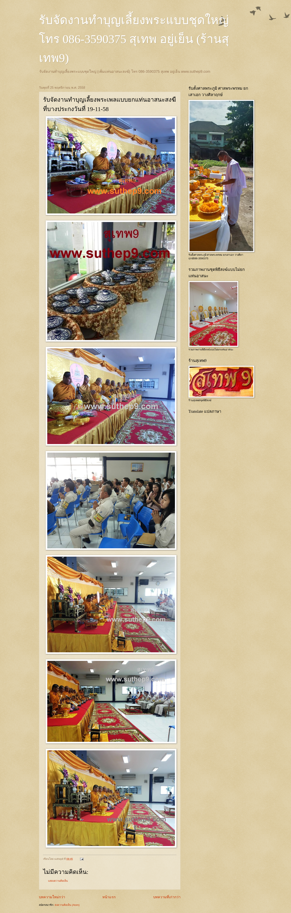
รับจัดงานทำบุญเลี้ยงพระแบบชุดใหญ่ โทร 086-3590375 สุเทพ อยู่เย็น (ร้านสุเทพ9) (134, 39)
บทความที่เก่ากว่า (167, 897)
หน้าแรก (109, 897)
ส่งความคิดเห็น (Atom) (67, 904)
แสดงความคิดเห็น (58, 880)
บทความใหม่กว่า (52, 897)
